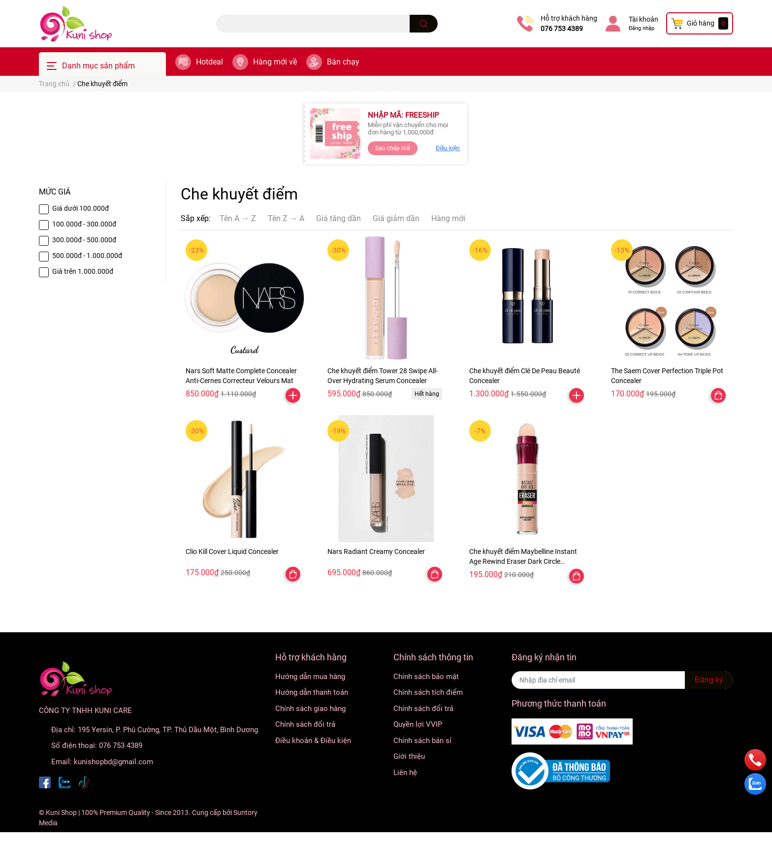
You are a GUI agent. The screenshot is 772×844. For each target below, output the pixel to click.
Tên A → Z (238, 218)
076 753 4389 (562, 28)
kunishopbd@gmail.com (113, 761)
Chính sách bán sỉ (422, 740)
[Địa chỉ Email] (622, 680)
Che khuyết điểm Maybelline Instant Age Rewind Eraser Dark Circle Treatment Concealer (523, 561)
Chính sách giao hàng (310, 708)
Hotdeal (209, 61)
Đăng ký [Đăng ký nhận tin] (709, 679)
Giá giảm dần (396, 218)
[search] (424, 23)
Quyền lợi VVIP (417, 724)
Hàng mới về (275, 61)
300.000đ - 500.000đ (84, 240)
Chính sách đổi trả (305, 724)
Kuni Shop (61, 812)
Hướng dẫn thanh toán (311, 692)
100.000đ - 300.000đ (84, 224)
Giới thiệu (409, 756)
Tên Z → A (286, 218)
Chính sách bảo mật (426, 676)
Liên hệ (405, 772)
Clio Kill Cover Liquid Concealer (232, 551)
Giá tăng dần (338, 218)
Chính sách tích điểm (428, 692)
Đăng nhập (641, 28)
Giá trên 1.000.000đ (82, 271)
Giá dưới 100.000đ (80, 208)
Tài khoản (643, 19)
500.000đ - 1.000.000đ (87, 256)
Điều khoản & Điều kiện (313, 740)
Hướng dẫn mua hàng (310, 676)
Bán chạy (343, 61)
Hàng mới (448, 218)
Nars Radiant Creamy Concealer (376, 551)
